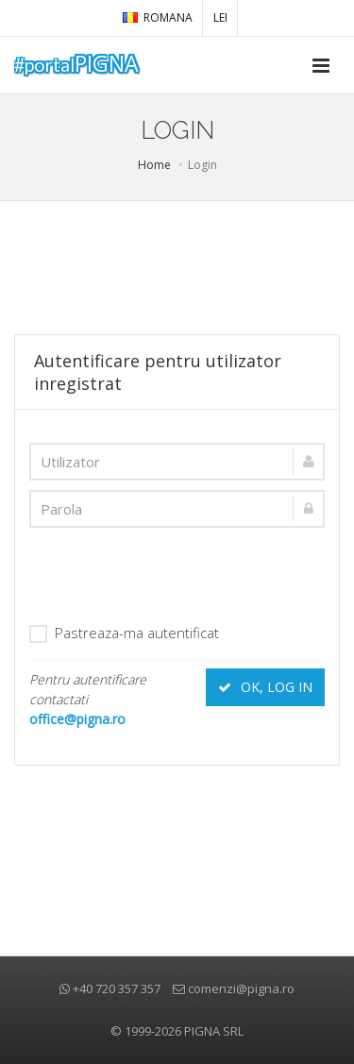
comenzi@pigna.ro (234, 988)
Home (154, 165)
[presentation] (172, 574)
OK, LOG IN (265, 687)
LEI (220, 17)
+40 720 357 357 (109, 988)
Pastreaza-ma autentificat (124, 633)
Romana (158, 17)
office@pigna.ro (77, 719)
